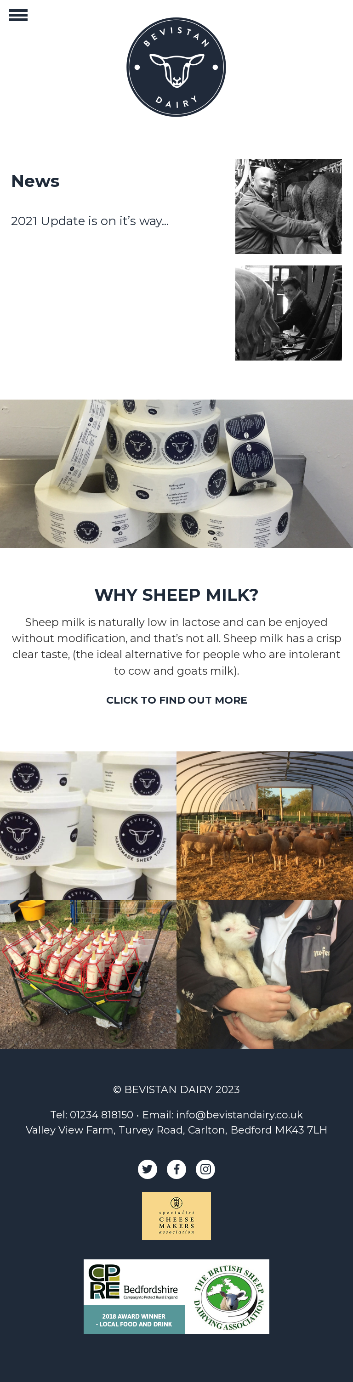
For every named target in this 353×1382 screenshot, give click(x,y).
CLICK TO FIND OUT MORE (176, 700)
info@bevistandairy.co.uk (239, 1115)
